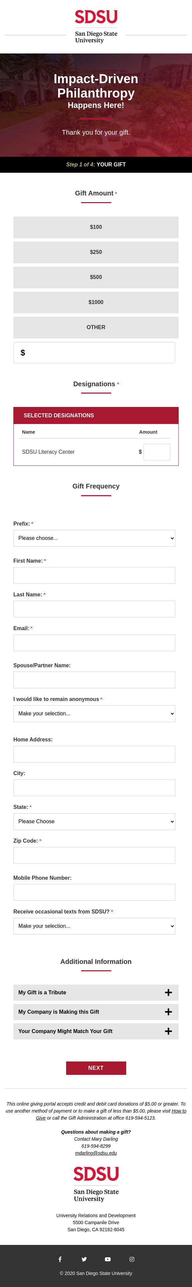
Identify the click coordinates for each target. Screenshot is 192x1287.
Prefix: (23, 524)
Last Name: (29, 594)
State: (22, 807)
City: (19, 773)
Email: (22, 628)
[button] (96, 993)
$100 (96, 227)
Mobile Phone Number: (42, 878)
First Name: (29, 561)
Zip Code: (27, 841)
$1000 (96, 302)
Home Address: (33, 739)
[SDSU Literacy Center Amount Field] (157, 452)
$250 (96, 252)
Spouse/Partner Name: (42, 665)
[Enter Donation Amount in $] (94, 353)
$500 (96, 277)
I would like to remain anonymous (57, 699)
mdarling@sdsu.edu (96, 1153)
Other (96, 327)
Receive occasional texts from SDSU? (63, 911)
